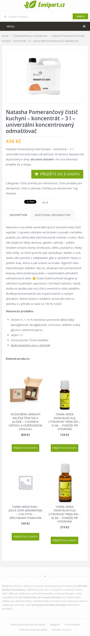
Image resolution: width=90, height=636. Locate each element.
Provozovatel (72, 624)
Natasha (11, 193)
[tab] (18, 215)
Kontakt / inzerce (61, 629)
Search (80, 16)
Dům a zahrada (30, 188)
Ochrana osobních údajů (33, 629)
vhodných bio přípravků (64, 601)
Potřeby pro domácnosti (57, 188)
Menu (11, 26)
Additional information (53, 215)
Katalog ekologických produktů (27, 624)
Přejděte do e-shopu (60, 174)
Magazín (55, 624)
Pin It (45, 202)
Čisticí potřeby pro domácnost (38, 183)
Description (18, 215)
